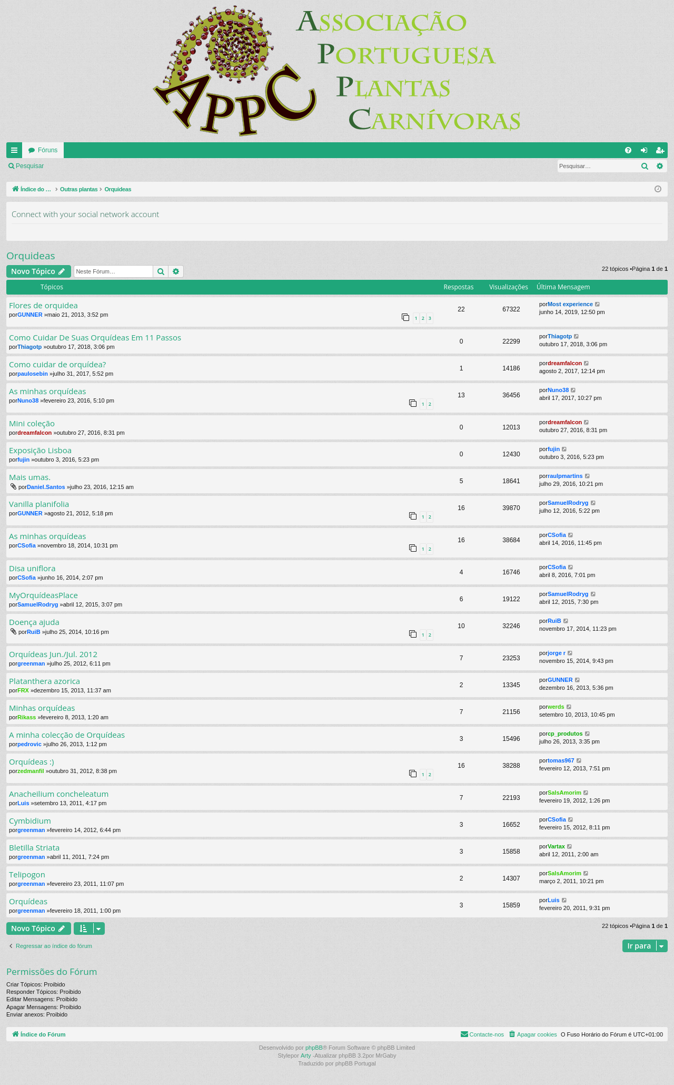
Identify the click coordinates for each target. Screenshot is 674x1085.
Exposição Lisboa (40, 450)
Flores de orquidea (43, 305)
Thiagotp (29, 347)
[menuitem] (628, 150)
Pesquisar (30, 166)
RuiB (34, 632)
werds (556, 706)
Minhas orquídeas (42, 708)
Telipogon (27, 874)
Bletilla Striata (34, 848)
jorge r (557, 653)
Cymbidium (30, 821)
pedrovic (29, 744)
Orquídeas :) (31, 762)
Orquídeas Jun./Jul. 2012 (53, 654)
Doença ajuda (34, 622)
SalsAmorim (564, 792)
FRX (23, 690)
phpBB (314, 1047)
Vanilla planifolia (39, 504)
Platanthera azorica (44, 681)
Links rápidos (16, 152)
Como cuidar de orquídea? (57, 364)
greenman (31, 663)
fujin (23, 459)
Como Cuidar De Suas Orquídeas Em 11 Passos (95, 338)
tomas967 (561, 760)
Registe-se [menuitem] (662, 152)
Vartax (556, 846)
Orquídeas (28, 901)
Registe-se (114, 166)
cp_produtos (565, 733)
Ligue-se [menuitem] (646, 152)
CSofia (26, 545)
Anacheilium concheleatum (58, 794)
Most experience (570, 304)
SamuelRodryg (568, 503)
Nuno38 (27, 400)
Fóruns (47, 150)
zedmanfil (30, 771)
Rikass (26, 717)
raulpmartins (565, 476)
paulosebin (32, 373)
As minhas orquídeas (47, 391)
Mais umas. (30, 477)
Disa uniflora (32, 568)
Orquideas (30, 255)
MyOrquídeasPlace (43, 595)
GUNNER (30, 314)
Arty (306, 1055)
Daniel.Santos (46, 487)
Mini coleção (32, 423)
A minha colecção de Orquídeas (67, 735)
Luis (23, 803)
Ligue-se (71, 166)
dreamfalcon (565, 363)
